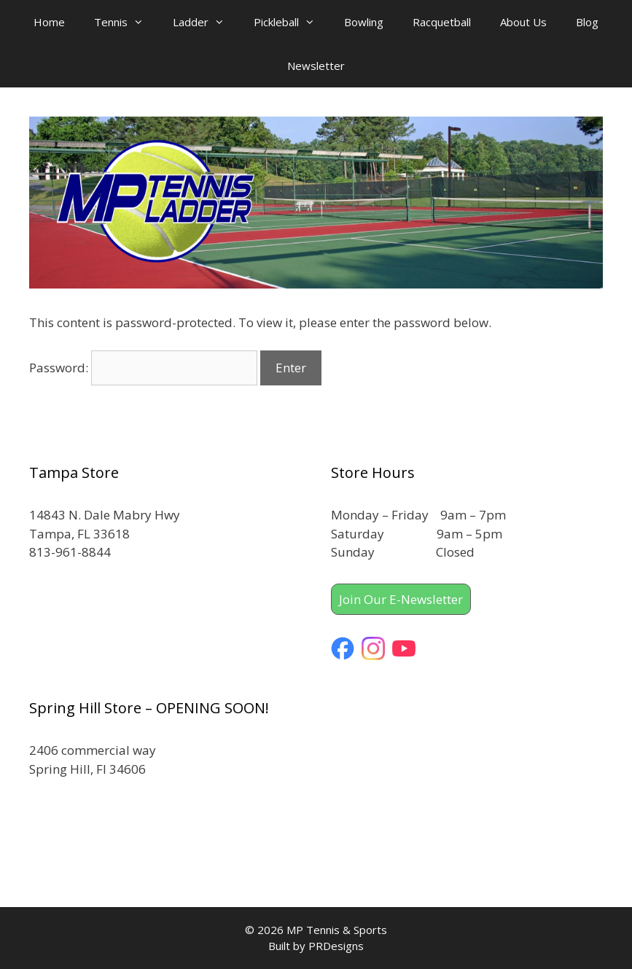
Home (49, 22)
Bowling (363, 22)
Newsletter (316, 65)
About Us (523, 22)
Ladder (206, 22)
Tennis (126, 22)
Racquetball (442, 22)
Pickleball (291, 22)
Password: (143, 367)
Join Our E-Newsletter (401, 599)
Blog (587, 22)
